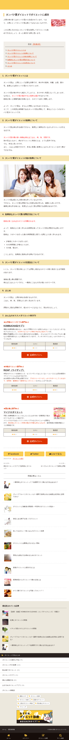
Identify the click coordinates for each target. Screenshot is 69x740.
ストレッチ (23, 706)
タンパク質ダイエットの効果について (20, 53)
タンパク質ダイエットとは (16, 50)
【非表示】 (36, 44)
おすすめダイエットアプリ (13, 685)
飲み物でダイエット (11, 670)
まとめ (9, 66)
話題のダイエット (38, 699)
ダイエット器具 (35, 696)
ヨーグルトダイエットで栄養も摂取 (53, 466)
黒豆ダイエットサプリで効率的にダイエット (17, 467)
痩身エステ (23, 696)
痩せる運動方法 (9, 680)
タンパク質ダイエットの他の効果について (22, 56)
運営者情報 (11, 729)
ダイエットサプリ (10, 675)
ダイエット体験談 (8, 690)
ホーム (4, 729)
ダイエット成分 (18, 458)
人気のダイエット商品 (26, 703)
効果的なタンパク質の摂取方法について (21, 60)
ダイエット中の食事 (11, 665)
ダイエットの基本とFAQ (12, 660)
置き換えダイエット (43, 703)
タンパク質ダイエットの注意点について (21, 63)
